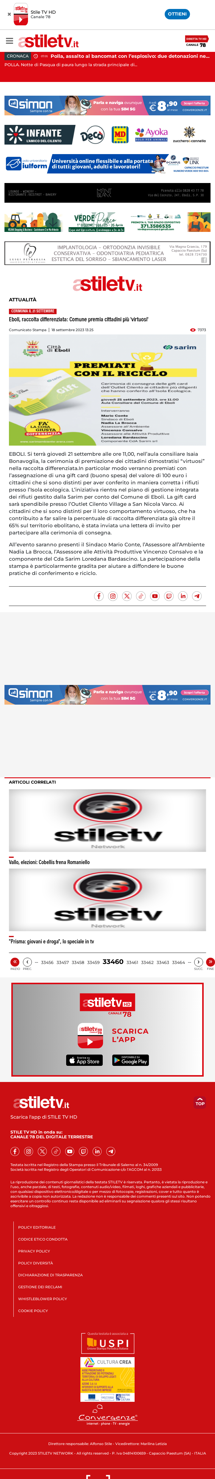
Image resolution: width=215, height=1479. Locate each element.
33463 (163, 962)
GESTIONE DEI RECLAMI (40, 1287)
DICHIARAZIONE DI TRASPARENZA (50, 1275)
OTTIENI (177, 14)
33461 (132, 962)
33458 (78, 962)
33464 (178, 962)
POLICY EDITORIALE (37, 1227)
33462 (147, 962)
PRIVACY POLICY (34, 1251)
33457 (63, 962)
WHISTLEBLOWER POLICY (42, 1299)
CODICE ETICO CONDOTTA (43, 1239)
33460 (113, 962)
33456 (47, 962)
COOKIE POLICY (33, 1311)
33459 (93, 962)
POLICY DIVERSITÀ (35, 1263)
